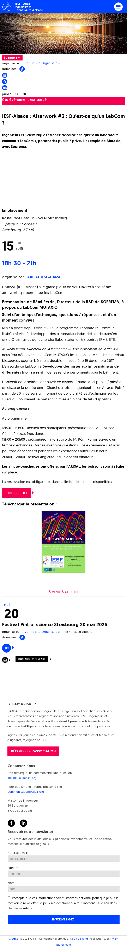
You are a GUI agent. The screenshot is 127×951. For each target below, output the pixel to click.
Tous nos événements (31, 659)
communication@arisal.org (26, 792)
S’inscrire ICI (16, 493)
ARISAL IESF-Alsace (43, 277)
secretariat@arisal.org (22, 778)
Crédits (13, 938)
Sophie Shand (79, 938)
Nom (11, 883)
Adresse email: (18, 853)
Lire (6, 648)
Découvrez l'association (33, 751)
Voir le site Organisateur (42, 63)
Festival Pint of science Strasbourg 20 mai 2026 (54, 624)
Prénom (13, 868)
